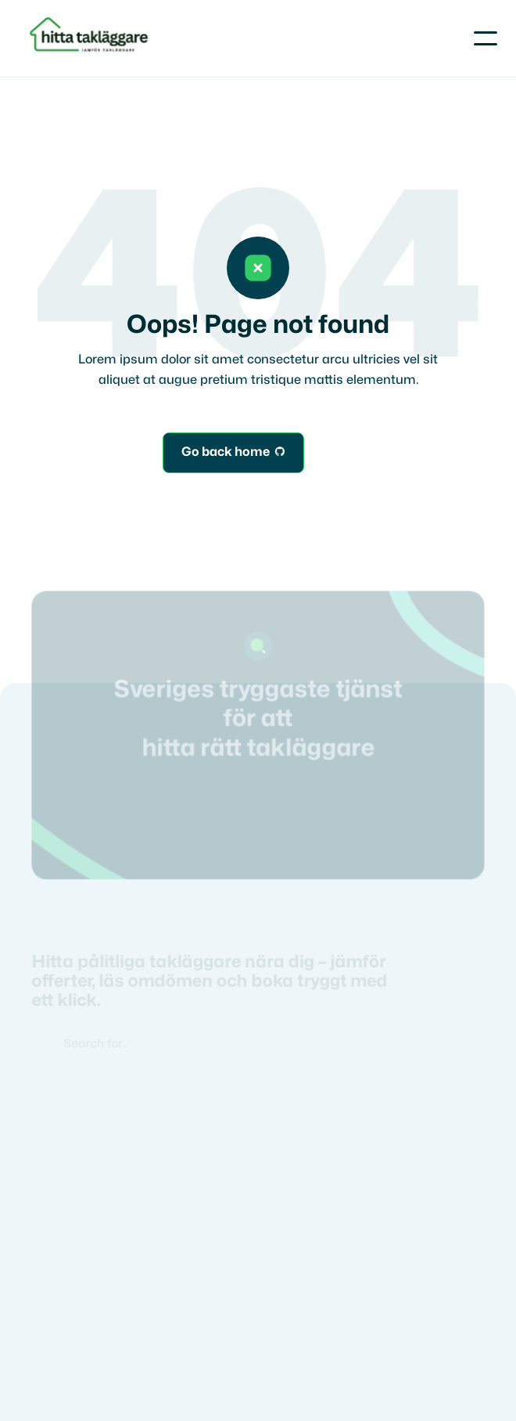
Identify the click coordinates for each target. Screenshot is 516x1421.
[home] (91, 38)
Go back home (233, 453)
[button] (485, 38)
